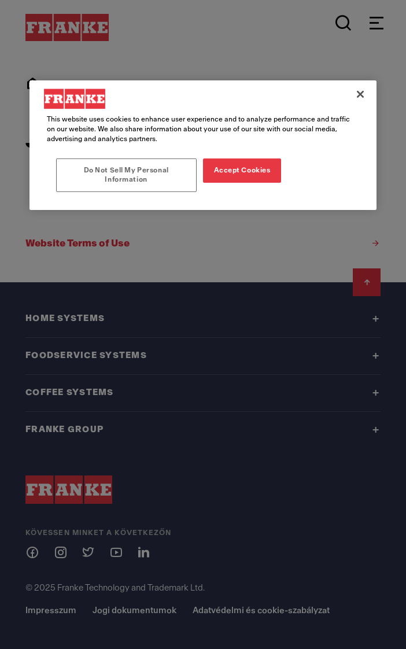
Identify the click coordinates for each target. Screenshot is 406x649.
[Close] (360, 94)
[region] (203, 145)
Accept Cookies (242, 170)
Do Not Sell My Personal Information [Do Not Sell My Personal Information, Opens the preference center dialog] (126, 175)
